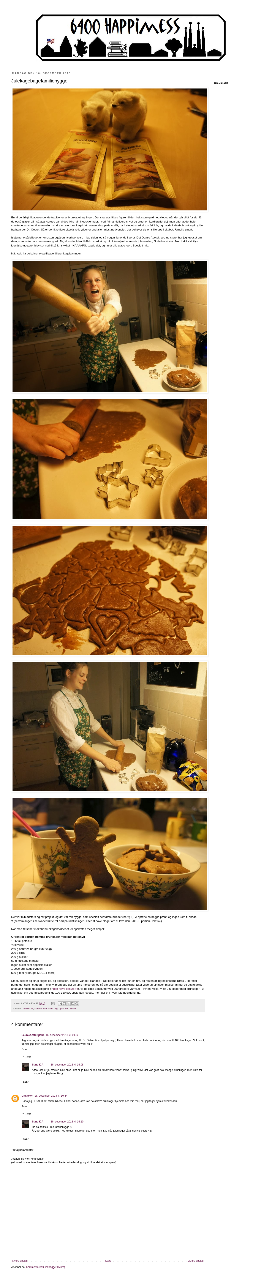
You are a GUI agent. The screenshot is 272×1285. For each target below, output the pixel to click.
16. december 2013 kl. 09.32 (62, 1035)
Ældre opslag (196, 1260)
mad (50, 1008)
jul (32, 1008)
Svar (24, 1049)
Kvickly (38, 1008)
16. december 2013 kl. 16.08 (67, 1064)
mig (55, 1008)
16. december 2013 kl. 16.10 (67, 1121)
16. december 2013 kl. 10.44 (51, 1095)
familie (26, 1008)
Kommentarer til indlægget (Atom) (45, 1267)
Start (108, 1260)
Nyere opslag (20, 1260)
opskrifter (63, 1008)
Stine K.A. (38, 1064)
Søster (73, 1008)
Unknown (27, 1095)
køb (45, 1008)
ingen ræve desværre (64, 988)
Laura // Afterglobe (33, 1035)
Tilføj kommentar (23, 1150)
